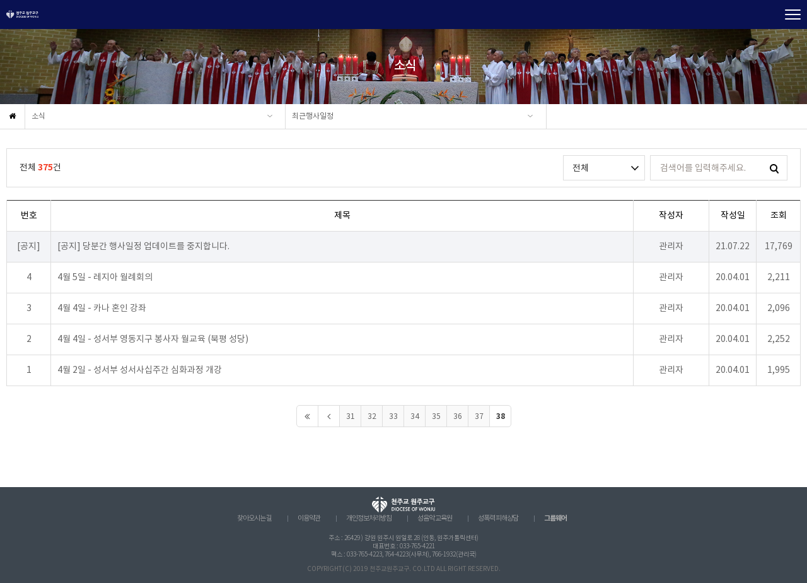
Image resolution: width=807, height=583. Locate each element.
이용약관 (309, 518)
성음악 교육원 (434, 518)
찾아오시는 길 (254, 518)
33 (393, 417)
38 (500, 416)
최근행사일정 (313, 116)
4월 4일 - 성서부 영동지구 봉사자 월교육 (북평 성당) (152, 339)
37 (479, 417)
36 (457, 417)
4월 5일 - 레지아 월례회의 (105, 278)
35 (436, 417)
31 (350, 417)
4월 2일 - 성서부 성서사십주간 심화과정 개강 (139, 370)
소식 (38, 116)
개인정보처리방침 (369, 518)
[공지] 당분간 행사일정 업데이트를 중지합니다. (143, 247)
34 (414, 417)
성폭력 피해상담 (498, 518)
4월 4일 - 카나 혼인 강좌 (101, 308)
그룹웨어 (555, 518)
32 (372, 417)
